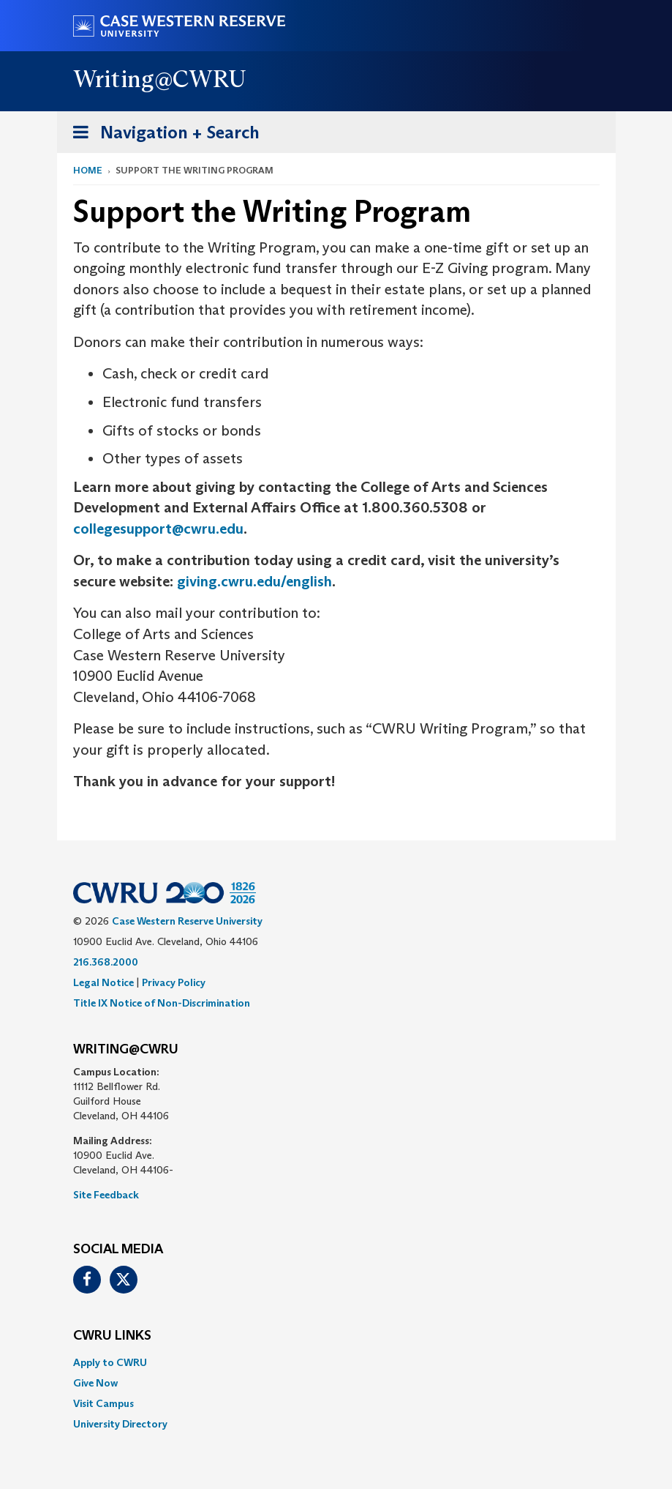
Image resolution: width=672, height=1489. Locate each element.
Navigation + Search (162, 135)
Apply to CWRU (110, 1362)
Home (87, 170)
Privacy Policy (173, 982)
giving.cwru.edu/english (254, 581)
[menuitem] (336, 1362)
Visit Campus (103, 1403)
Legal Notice (103, 982)
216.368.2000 (105, 962)
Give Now (95, 1382)
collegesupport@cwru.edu (158, 528)
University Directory (120, 1423)
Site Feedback (106, 1194)
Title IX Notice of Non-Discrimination (161, 1003)
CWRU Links (112, 1336)
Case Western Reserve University (187, 921)
